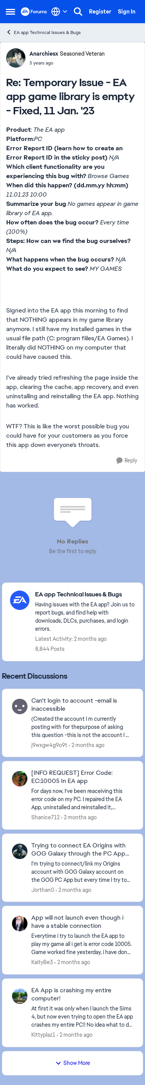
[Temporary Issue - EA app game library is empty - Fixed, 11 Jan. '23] (67, 62)
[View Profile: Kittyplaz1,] (19, 996)
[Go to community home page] (34, 11)
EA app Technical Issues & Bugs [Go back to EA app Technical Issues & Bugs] (43, 32)
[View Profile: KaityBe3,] (19, 923)
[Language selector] (59, 11)
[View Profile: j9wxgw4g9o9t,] (19, 706)
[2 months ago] (86, 745)
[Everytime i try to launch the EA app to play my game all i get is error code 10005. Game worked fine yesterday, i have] (82, 944)
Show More (72, 1063)
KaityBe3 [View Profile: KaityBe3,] (42, 962)
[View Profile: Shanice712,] (19, 778)
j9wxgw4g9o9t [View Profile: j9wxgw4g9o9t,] (49, 744)
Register (100, 11)
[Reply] (127, 460)
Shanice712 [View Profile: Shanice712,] (45, 817)
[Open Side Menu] (10, 11)
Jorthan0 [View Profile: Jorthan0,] (42, 889)
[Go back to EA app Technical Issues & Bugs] (85, 595)
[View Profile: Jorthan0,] (19, 851)
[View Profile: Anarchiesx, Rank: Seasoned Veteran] (16, 58)
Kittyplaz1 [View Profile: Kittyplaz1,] (43, 1034)
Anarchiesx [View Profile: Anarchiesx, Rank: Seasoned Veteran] (43, 53)
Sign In (126, 11)
